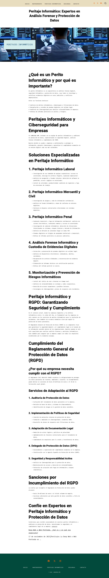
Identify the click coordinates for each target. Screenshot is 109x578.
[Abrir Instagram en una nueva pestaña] (94, 3)
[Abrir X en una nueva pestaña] (97, 3)
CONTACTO (76, 4)
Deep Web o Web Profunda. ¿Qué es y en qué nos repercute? (50, 531)
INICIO (27, 4)
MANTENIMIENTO (37, 4)
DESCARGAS (67, 4)
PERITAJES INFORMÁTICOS (53, 4)
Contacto (54, 526)
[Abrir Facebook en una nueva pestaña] (101, 3)
